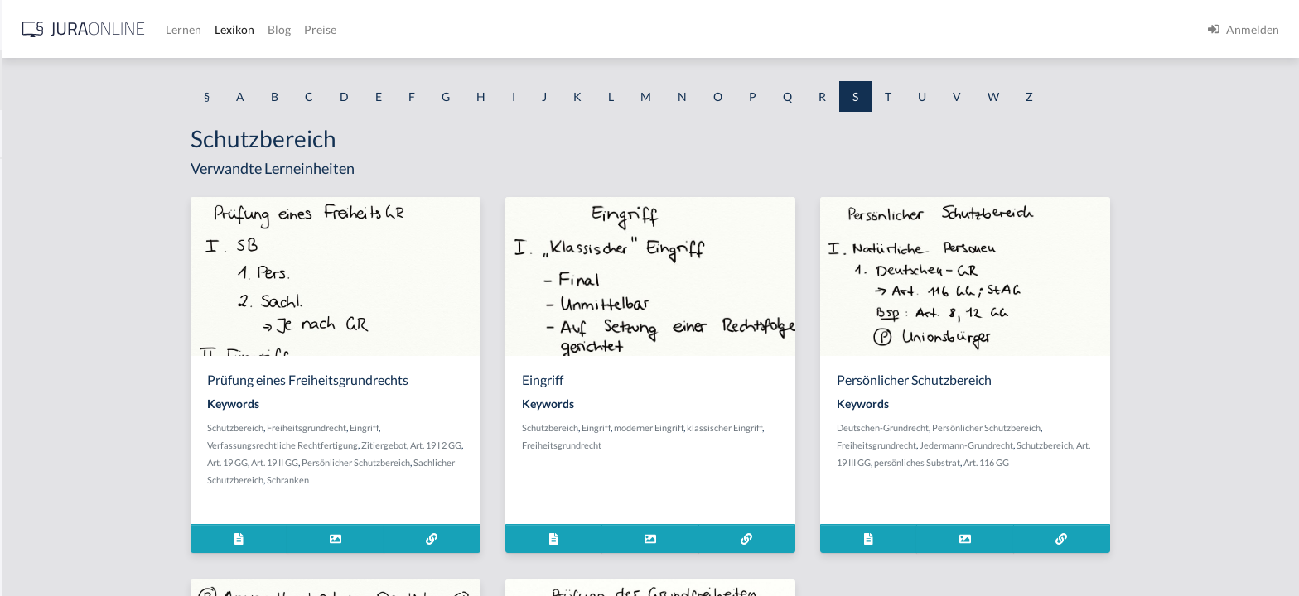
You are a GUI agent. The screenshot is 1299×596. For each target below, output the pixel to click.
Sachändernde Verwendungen (90, 213)
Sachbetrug (42, 288)
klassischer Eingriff (856, 427)
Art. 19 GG (359, 462)
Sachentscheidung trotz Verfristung (104, 437)
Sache (28, 399)
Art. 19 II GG (406, 462)
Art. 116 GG (1118, 462)
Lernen (447, 29)
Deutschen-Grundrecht (1014, 427)
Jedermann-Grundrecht (1098, 445)
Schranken (419, 479)
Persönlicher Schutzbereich (487, 462)
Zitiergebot (515, 445)
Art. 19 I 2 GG (567, 445)
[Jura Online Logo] (347, 29)
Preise (583, 29)
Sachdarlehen (48, 325)
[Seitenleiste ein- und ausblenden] (238, 25)
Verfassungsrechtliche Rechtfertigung (414, 445)
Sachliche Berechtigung (73, 511)
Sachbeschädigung (60, 250)
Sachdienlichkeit (55, 362)
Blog (542, 29)
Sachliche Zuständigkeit (74, 548)
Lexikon (498, 29)
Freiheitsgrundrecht (438, 427)
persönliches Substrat (1049, 462)
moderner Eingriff (780, 427)
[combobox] (132, 80)
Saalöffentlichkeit (58, 176)
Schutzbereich (367, 427)
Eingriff (495, 427)
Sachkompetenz (53, 474)
